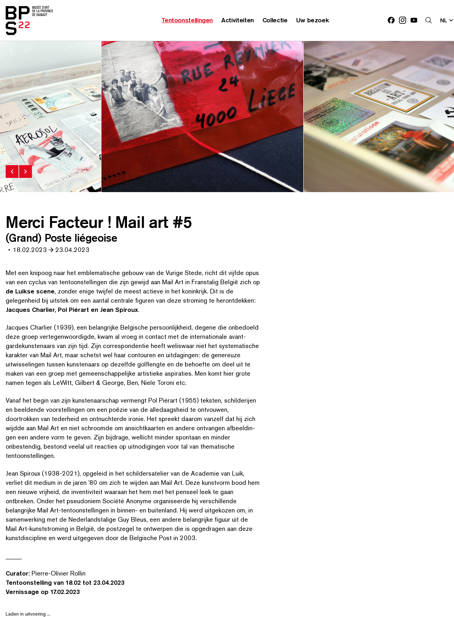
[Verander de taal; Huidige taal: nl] (447, 20)
